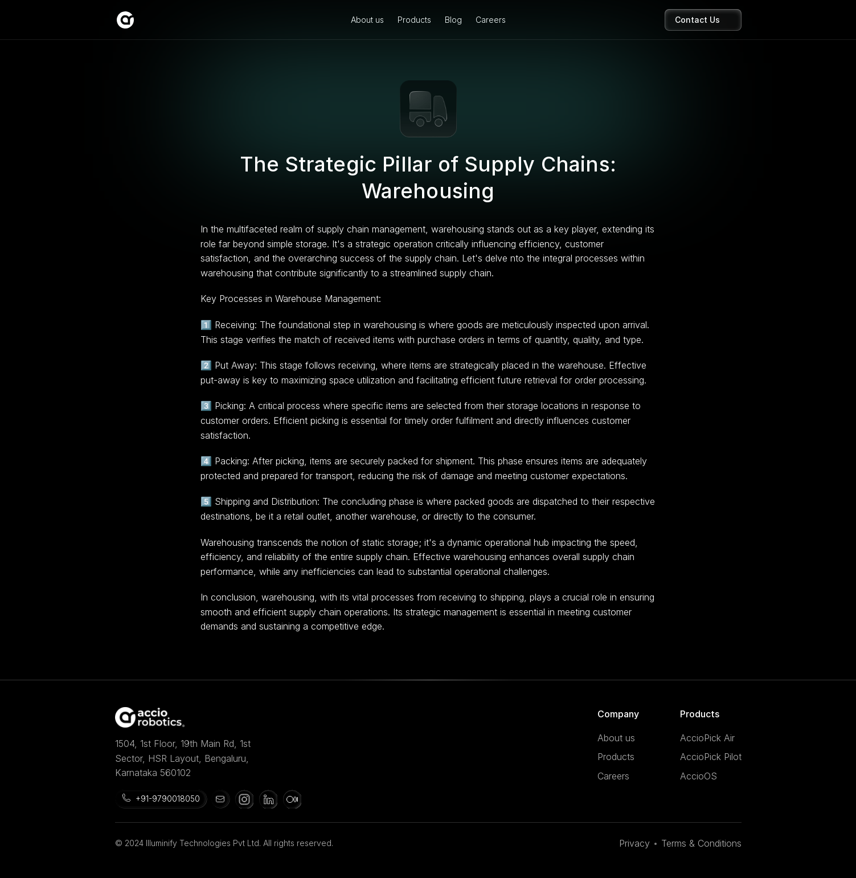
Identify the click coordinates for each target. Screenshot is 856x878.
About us (367, 19)
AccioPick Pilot (711, 756)
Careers (491, 19)
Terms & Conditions (701, 843)
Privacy (634, 843)
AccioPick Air (707, 738)
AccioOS (698, 776)
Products (414, 19)
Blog (453, 19)
